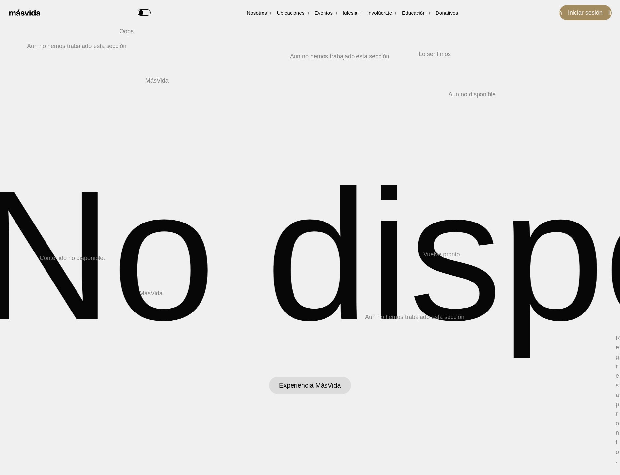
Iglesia (350, 12)
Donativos (447, 12)
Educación (414, 12)
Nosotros (257, 12)
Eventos (324, 12)
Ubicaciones (291, 12)
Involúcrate (379, 12)
